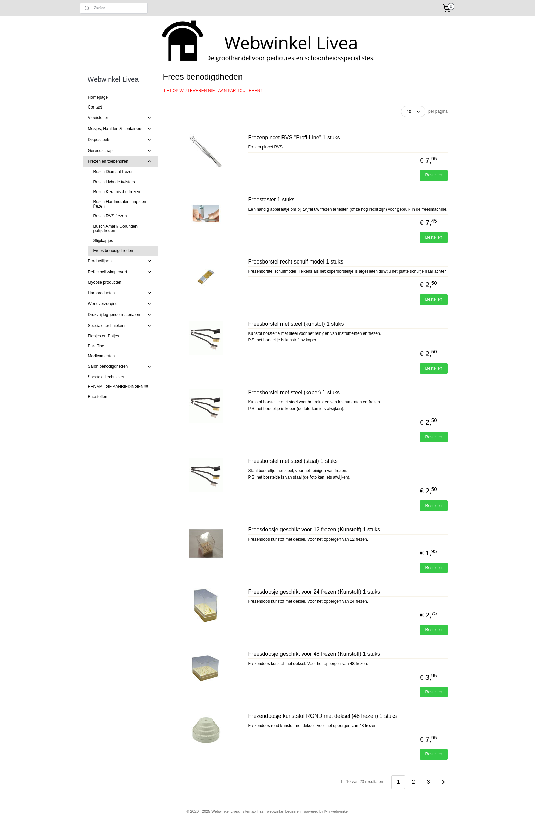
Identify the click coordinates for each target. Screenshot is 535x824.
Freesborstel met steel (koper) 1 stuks (294, 392)
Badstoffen (97, 396)
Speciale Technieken (107, 376)
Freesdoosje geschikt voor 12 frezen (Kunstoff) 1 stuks (314, 529)
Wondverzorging (120, 304)
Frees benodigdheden (113, 250)
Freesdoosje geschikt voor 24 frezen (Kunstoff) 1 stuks (314, 592)
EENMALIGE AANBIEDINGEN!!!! (118, 386)
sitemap (249, 811)
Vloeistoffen (120, 117)
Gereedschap (120, 150)
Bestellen (433, 175)
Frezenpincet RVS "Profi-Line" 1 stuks (294, 137)
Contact (95, 107)
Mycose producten (104, 282)
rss (261, 811)
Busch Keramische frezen (116, 191)
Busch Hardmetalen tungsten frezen (119, 204)
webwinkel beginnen (284, 811)
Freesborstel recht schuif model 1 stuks (295, 262)
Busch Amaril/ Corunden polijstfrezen (115, 228)
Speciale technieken (120, 325)
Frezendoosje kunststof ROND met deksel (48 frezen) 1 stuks (322, 716)
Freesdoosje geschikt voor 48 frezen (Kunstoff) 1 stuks (314, 654)
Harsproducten (120, 293)
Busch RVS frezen (110, 216)
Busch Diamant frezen (113, 171)
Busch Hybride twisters (114, 182)
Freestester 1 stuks (271, 199)
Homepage (98, 97)
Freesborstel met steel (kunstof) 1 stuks (296, 324)
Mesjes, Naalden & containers (120, 128)
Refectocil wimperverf (120, 272)
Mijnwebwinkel (336, 811)
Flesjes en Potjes (103, 335)
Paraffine (96, 346)
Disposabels (120, 139)
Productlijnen (120, 261)
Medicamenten (101, 356)
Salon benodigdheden (120, 366)
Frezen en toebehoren (120, 161)
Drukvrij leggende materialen (120, 314)
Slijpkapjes (103, 240)
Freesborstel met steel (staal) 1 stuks (292, 461)
